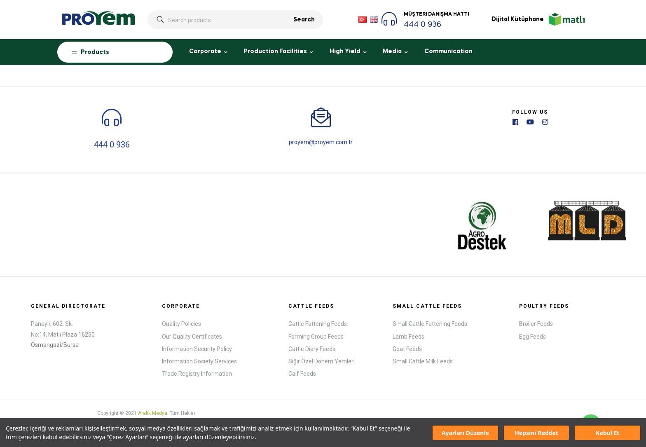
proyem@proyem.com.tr (321, 141)
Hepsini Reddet (536, 433)
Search (304, 20)
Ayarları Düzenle (465, 433)
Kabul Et (607, 433)
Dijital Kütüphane (518, 19)
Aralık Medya (152, 412)
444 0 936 (422, 24)
